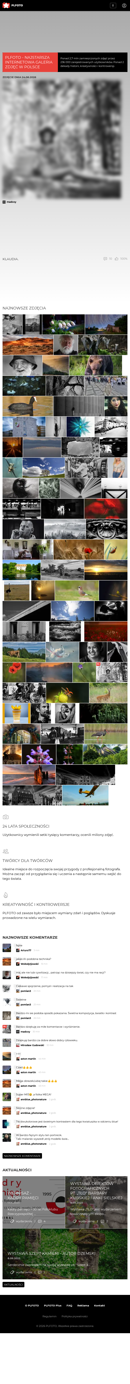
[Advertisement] (65, 230)
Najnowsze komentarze (30, 1064)
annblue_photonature (34, 1226)
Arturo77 (26, 1077)
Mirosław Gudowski (32, 1171)
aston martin (28, 1185)
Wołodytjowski (30, 1090)
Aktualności (17, 1296)
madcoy (11, 202)
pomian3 (26, 1117)
